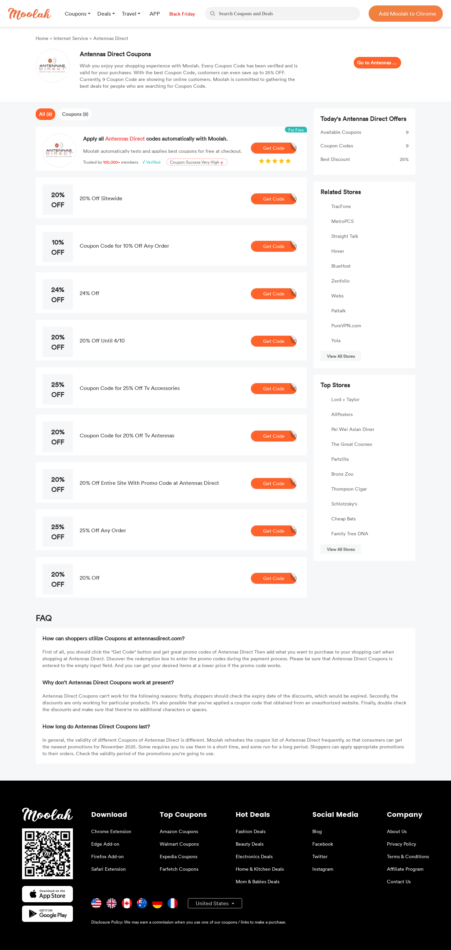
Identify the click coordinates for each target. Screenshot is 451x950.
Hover (337, 251)
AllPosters (342, 414)
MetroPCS (342, 221)
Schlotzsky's (344, 503)
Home (43, 38)
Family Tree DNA (349, 533)
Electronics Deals (254, 856)
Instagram (322, 869)
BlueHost (341, 266)
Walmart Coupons (179, 844)
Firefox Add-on (107, 856)
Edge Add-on (105, 844)
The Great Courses (351, 444)
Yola (335, 340)
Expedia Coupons (178, 856)
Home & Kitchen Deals (260, 869)
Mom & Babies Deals (257, 881)
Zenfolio (340, 280)
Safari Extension (108, 869)
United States (213, 903)
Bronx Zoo (342, 474)
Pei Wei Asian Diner (352, 429)
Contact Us (399, 881)
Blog (317, 831)
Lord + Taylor (345, 399)
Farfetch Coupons (179, 869)
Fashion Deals (251, 831)
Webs (337, 295)
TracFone (341, 206)
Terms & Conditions (408, 856)
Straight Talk (344, 236)
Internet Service (71, 38)
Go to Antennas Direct (377, 62)
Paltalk (338, 310)
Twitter (320, 856)
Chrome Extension (111, 831)
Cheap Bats (343, 518)
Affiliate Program (405, 869)
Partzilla (340, 459)
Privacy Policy (401, 844)
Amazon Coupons (179, 831)
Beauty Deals (249, 844)
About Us (397, 831)
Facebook (322, 844)
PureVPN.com (346, 325)
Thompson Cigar (349, 489)
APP (155, 13)
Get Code (280, 148)
